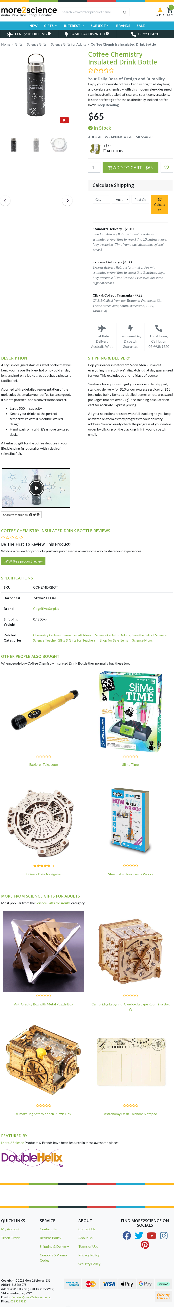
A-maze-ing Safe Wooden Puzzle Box (43, 1114)
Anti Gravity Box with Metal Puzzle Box (43, 1004)
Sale (141, 25)
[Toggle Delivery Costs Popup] (29, 34)
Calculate (159, 205)
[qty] (101, 199)
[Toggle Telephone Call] (145, 34)
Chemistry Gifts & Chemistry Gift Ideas (62, 635)
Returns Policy (50, 1238)
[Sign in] (160, 12)
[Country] (120, 199)
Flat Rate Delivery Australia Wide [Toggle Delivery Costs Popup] (102, 336)
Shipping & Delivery (54, 1246)
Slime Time (130, 764)
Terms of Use (88, 1246)
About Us (85, 1238)
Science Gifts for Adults (53, 903)
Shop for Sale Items (114, 640)
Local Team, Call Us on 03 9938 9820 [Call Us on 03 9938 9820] (159, 336)
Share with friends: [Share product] (21, 515)
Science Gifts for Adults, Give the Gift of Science (130, 635)
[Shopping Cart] (170, 12)
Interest (74, 25)
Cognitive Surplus (46, 608)
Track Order (10, 1238)
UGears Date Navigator (43, 874)
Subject (100, 25)
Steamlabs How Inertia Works (130, 874)
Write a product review (23, 561)
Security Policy (89, 1264)
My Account (10, 1229)
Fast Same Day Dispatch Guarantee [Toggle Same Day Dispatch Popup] (130, 336)
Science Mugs (142, 640)
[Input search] (90, 12)
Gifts (51, 25)
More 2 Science (12, 1142)
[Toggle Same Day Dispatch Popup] (87, 34)
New (33, 25)
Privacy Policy (89, 1255)
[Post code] (140, 199)
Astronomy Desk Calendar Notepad (130, 1114)
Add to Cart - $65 (130, 167)
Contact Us (48, 1229)
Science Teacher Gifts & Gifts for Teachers (64, 640)
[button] (167, 167)
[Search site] (125, 12)
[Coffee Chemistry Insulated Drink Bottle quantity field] (94, 167)
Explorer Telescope (43, 764)
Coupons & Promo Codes (53, 1257)
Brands (123, 25)
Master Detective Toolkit (46, 1299)
